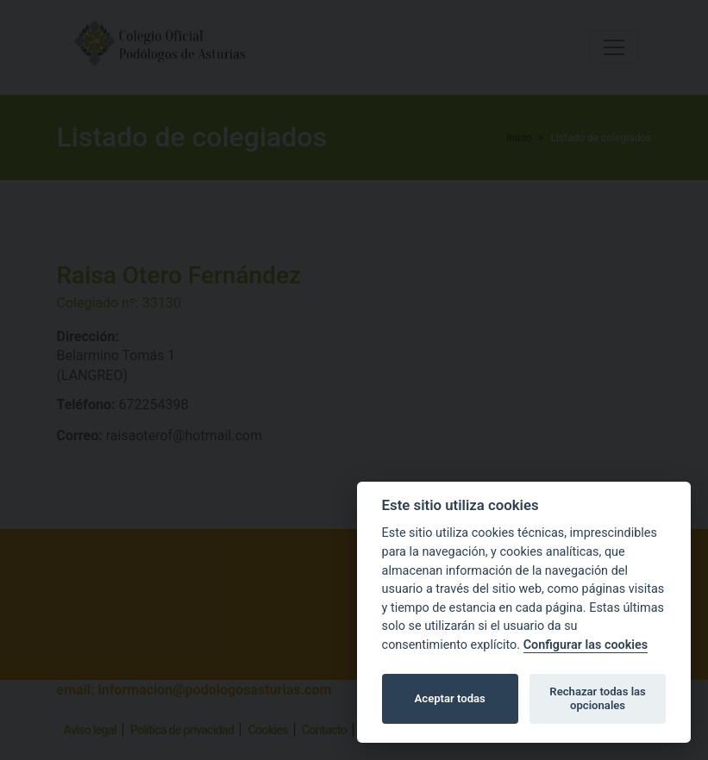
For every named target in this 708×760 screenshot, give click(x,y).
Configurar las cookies (585, 645)
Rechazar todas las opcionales (597, 698)
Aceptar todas (450, 698)
